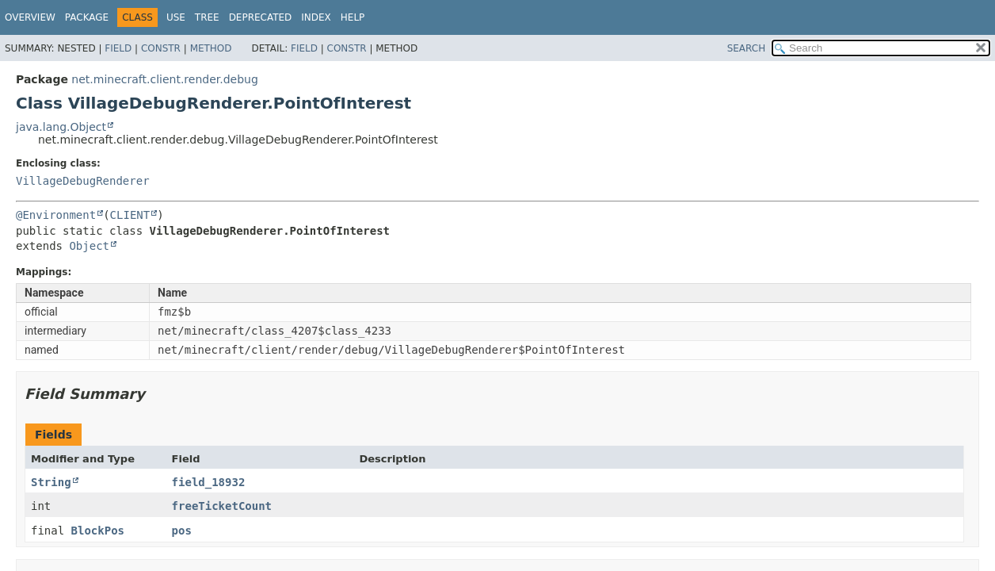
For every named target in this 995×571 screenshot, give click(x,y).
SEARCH (746, 48)
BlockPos (97, 530)
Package (87, 17)
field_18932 (209, 482)
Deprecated (260, 17)
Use (175, 17)
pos (182, 530)
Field (118, 48)
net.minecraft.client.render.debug (164, 79)
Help (353, 17)
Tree (207, 17)
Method (211, 48)
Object (89, 246)
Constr (161, 48)
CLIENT (130, 215)
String (51, 482)
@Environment (56, 215)
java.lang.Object (61, 127)
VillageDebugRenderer (83, 180)
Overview (30, 17)
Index (316, 17)
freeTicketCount (222, 506)
